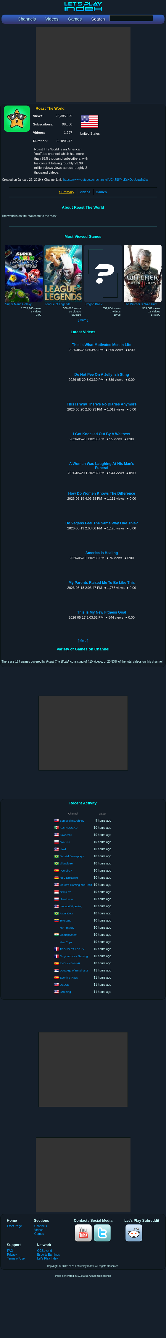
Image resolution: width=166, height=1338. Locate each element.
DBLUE (64, 984)
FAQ (10, 1250)
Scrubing (65, 991)
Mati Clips (66, 942)
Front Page (14, 1226)
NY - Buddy (67, 928)
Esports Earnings (48, 1254)
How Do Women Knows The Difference (101, 493)
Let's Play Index (47, 1258)
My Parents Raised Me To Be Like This (102, 583)
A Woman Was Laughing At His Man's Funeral (101, 466)
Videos (85, 192)
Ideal (63, 848)
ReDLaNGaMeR (70, 963)
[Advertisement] (83, 64)
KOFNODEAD (69, 827)
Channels (40, 1226)
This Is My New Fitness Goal (101, 612)
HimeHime (66, 898)
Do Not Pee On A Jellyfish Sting (101, 374)
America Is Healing (101, 553)
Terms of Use (16, 1258)
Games (101, 192)
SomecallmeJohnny (72, 820)
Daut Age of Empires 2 (74, 970)
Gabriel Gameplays (72, 856)
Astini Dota (66, 913)
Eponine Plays (69, 977)
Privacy (12, 1254)
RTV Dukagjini (69, 877)
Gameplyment (68, 934)
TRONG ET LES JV (72, 948)
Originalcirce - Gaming (74, 955)
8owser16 (66, 834)
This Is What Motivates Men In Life (101, 345)
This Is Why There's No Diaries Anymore (102, 404)
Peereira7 (66, 870)
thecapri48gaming (71, 906)
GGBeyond (44, 1250)
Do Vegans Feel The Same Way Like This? (101, 523)
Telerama (65, 920)
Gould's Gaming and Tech (76, 884)
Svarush (65, 841)
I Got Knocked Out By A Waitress (101, 434)
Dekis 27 (65, 891)
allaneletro (66, 863)
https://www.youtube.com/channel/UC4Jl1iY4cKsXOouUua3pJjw (105, 179)
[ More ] (83, 320)
